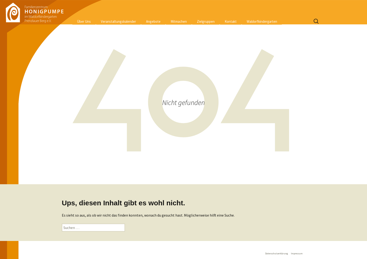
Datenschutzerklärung (276, 253)
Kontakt (231, 21)
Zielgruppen (206, 21)
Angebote (153, 21)
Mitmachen (179, 21)
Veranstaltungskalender (118, 21)
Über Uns (84, 21)
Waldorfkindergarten (262, 21)
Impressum (297, 253)
